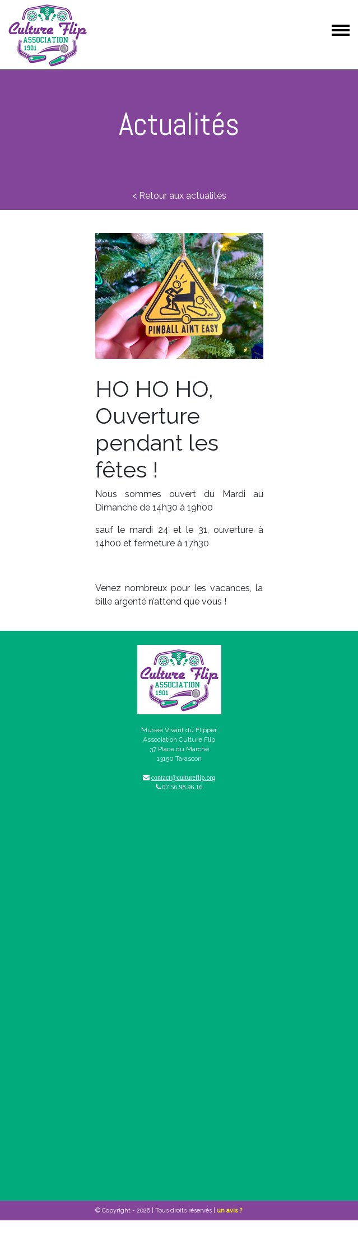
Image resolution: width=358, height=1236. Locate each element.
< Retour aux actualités (179, 195)
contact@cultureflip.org (183, 777)
